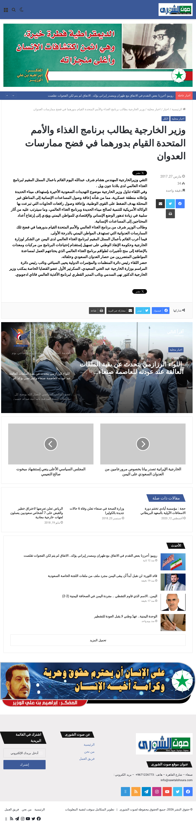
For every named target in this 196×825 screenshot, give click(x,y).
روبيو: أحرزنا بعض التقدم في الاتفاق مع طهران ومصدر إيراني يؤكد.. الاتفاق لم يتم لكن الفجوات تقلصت (110, 95)
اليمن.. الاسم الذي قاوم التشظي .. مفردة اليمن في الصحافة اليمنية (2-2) (109, 596)
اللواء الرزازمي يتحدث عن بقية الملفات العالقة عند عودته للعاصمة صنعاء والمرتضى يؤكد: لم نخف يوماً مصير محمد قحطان (135, 369)
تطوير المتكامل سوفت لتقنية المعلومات (89, 809)
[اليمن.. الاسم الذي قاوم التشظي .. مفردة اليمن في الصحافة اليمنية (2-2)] (173, 602)
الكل (165, 118)
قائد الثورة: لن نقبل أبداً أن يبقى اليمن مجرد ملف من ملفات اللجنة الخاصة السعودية (102, 576)
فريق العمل (87, 758)
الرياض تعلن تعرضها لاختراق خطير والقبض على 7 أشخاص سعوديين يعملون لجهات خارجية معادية (36, 513)
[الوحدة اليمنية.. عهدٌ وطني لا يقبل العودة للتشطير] (173, 622)
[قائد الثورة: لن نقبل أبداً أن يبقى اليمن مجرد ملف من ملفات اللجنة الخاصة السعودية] (173, 582)
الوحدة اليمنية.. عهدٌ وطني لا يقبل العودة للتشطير (125, 616)
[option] (97, 367)
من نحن (89, 751)
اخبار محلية (154, 109)
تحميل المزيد (98, 640)
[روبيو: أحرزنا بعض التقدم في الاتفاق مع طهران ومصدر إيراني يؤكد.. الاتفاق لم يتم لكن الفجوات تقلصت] (173, 561)
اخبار (166, 109)
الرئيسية (179, 109)
